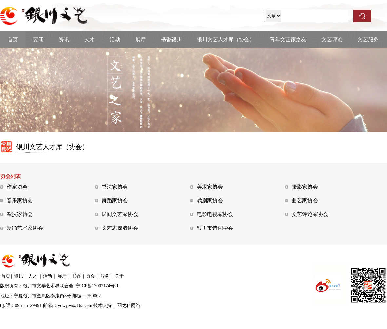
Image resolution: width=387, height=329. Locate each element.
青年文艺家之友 (288, 39)
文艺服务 (368, 39)
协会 (90, 276)
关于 (119, 276)
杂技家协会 (20, 214)
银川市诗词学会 (215, 228)
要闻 (38, 39)
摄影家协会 (305, 187)
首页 (13, 39)
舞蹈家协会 (115, 200)
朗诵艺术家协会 (25, 228)
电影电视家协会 (215, 214)
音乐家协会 (20, 200)
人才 (89, 39)
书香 (76, 276)
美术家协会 (210, 187)
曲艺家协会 (305, 200)
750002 (94, 295)
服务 (104, 276)
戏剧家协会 (210, 200)
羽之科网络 (128, 305)
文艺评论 (331, 39)
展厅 (140, 39)
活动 (115, 39)
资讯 (64, 39)
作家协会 (17, 187)
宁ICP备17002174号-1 (97, 285)
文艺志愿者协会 (120, 228)
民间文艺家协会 (120, 214)
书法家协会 (115, 187)
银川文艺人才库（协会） (226, 39)
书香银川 (171, 39)
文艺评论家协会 (310, 214)
